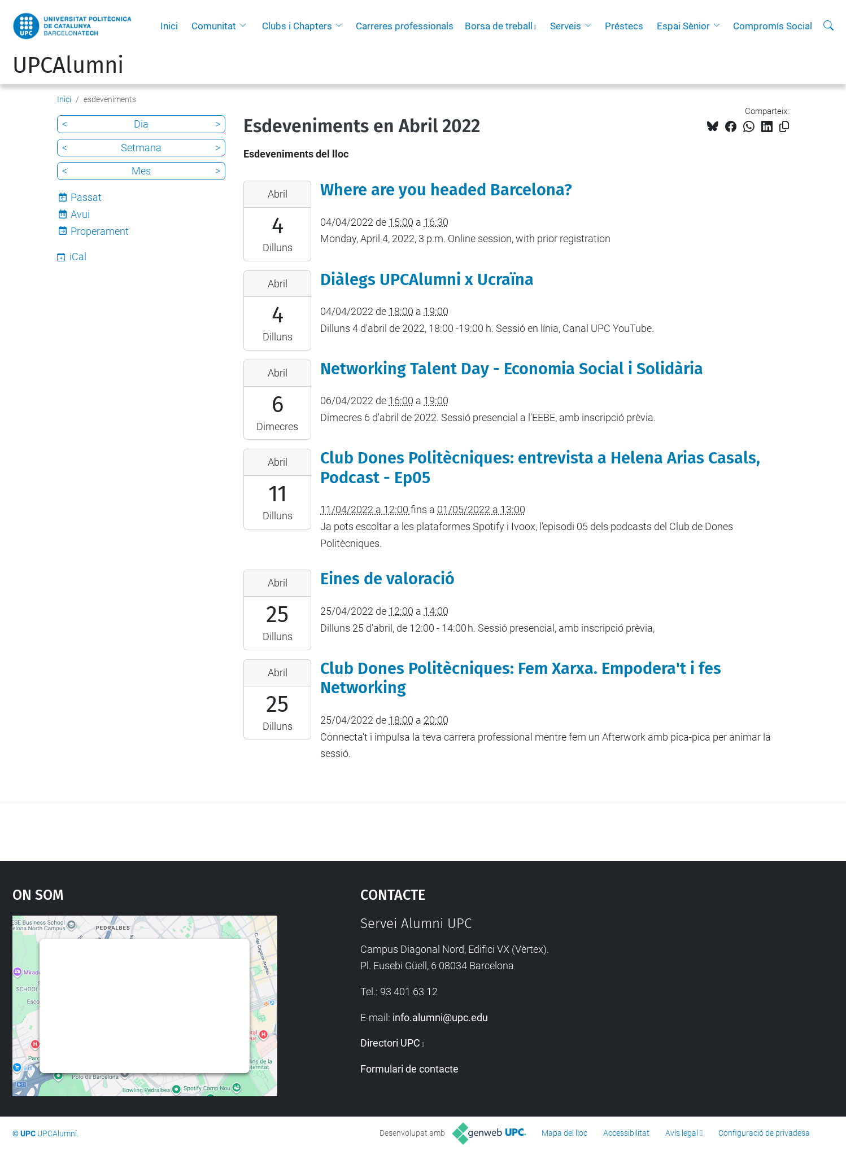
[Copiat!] (784, 126)
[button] (246, 26)
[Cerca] (828, 25)
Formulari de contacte (409, 1069)
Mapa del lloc (564, 1132)
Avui (80, 214)
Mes (141, 171)
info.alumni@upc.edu (440, 1017)
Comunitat (213, 26)
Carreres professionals (404, 26)
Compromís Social (772, 26)
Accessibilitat (626, 1132)
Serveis (565, 26)
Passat (86, 197)
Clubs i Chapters (297, 26)
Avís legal (681, 1132)
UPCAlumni (68, 65)
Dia (141, 124)
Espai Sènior (683, 26)
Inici (169, 26)
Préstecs (624, 26)
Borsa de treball (499, 26)
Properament (100, 231)
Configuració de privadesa (764, 1132)
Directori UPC (390, 1043)
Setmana (141, 148)
